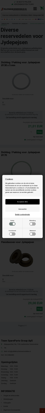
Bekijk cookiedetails (22, 214)
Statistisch (32, 233)
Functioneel (12, 233)
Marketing (32, 223)
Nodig (12, 223)
